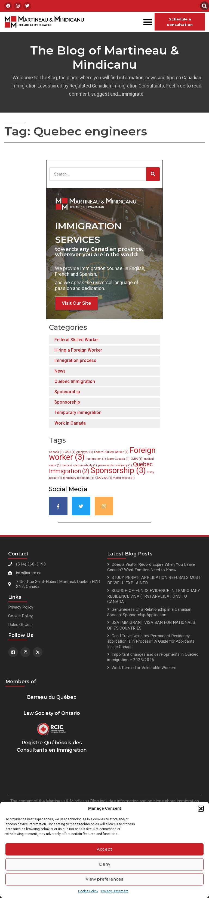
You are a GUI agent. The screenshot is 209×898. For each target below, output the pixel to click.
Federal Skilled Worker (76, 339)
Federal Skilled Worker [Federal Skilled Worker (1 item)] (111, 452)
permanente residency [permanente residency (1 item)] (115, 465)
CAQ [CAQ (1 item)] (70, 452)
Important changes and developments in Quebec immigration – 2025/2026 (152, 657)
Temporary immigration (78, 412)
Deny (104, 864)
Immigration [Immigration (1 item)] (96, 459)
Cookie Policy (88, 891)
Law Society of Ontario (51, 713)
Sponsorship (67, 391)
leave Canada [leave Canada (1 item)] (118, 459)
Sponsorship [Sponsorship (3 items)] (118, 470)
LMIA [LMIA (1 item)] (136, 459)
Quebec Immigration (74, 381)
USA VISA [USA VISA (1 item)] (103, 478)
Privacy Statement (114, 891)
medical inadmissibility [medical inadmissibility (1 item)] (79, 465)
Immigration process (75, 360)
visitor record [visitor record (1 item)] (124, 478)
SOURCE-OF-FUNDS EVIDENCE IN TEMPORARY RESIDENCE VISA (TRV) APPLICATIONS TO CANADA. (153, 596)
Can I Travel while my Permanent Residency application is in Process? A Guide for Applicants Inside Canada (151, 641)
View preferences (104, 879)
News (60, 371)
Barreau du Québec (51, 697)
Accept (104, 849)
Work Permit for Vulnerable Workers (144, 667)
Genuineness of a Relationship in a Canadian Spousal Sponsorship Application (149, 612)
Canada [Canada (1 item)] (56, 452)
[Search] (153, 174)
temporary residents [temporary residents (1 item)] (78, 478)
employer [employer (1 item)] (84, 452)
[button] (201, 808)
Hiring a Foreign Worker (78, 350)
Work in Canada (70, 423)
